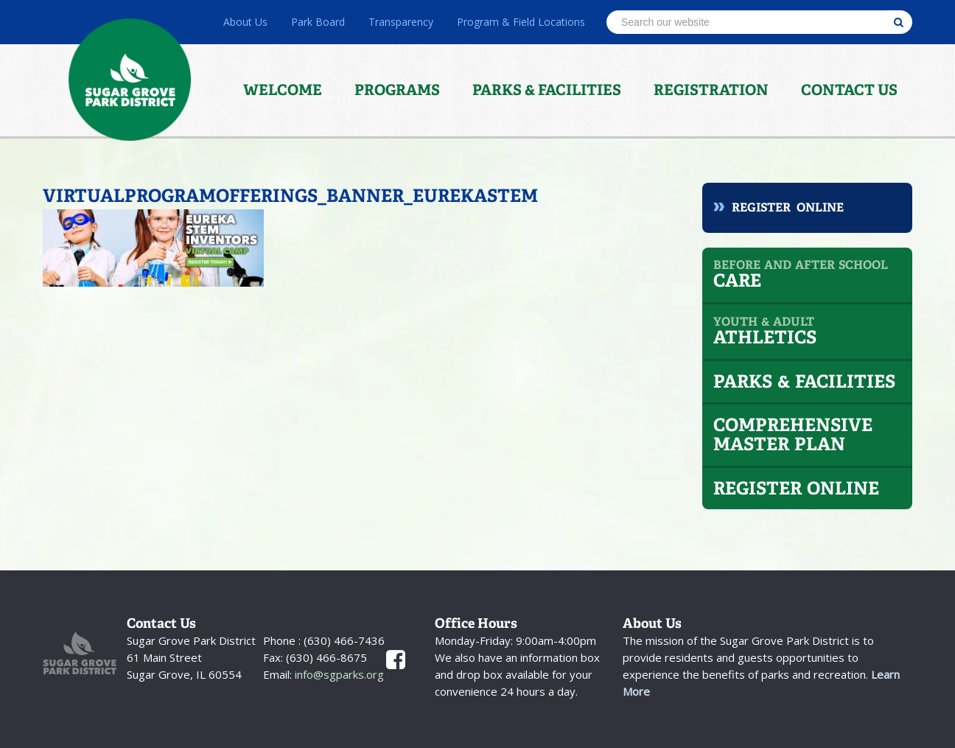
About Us (245, 22)
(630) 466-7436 (343, 640)
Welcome (282, 90)
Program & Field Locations (521, 22)
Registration (711, 90)
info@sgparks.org (338, 674)
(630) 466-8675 (325, 657)
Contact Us (849, 90)
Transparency (400, 22)
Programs (397, 90)
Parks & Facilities (546, 90)
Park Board (318, 22)
